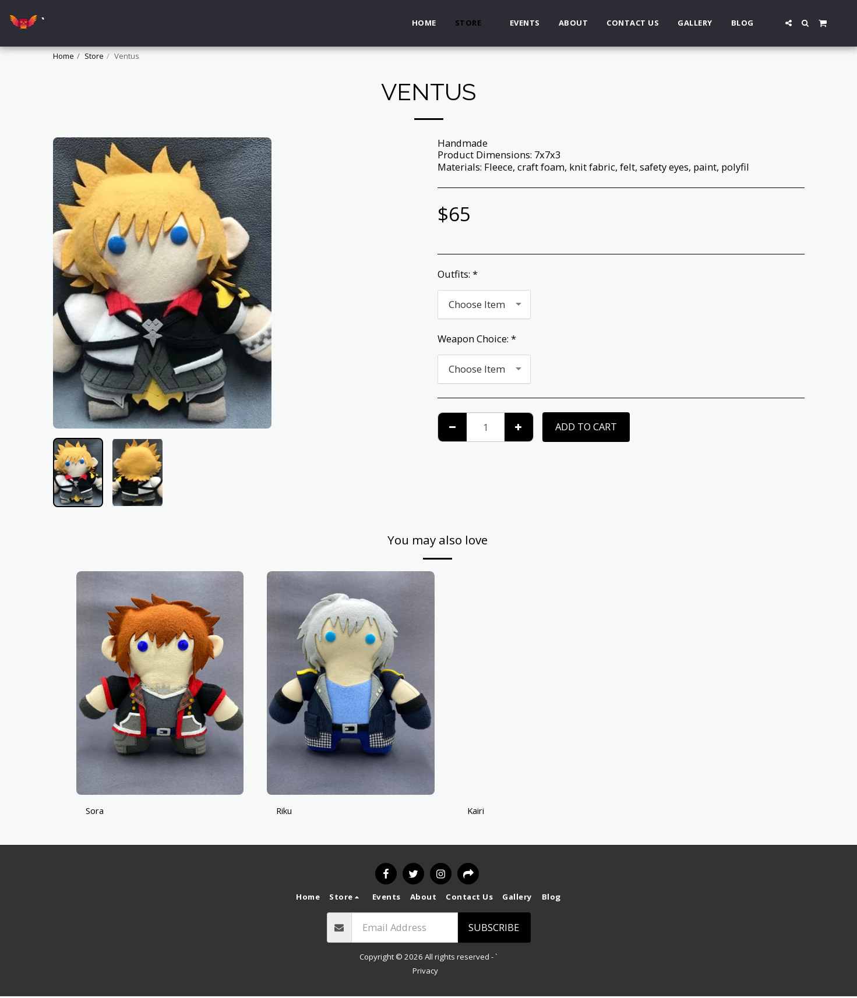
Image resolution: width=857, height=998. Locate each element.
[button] (788, 23)
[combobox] (484, 304)
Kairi (477, 810)
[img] (160, 682)
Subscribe (493, 928)
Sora (96, 810)
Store (94, 56)
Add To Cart (586, 426)
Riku (286, 810)
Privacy (425, 972)
